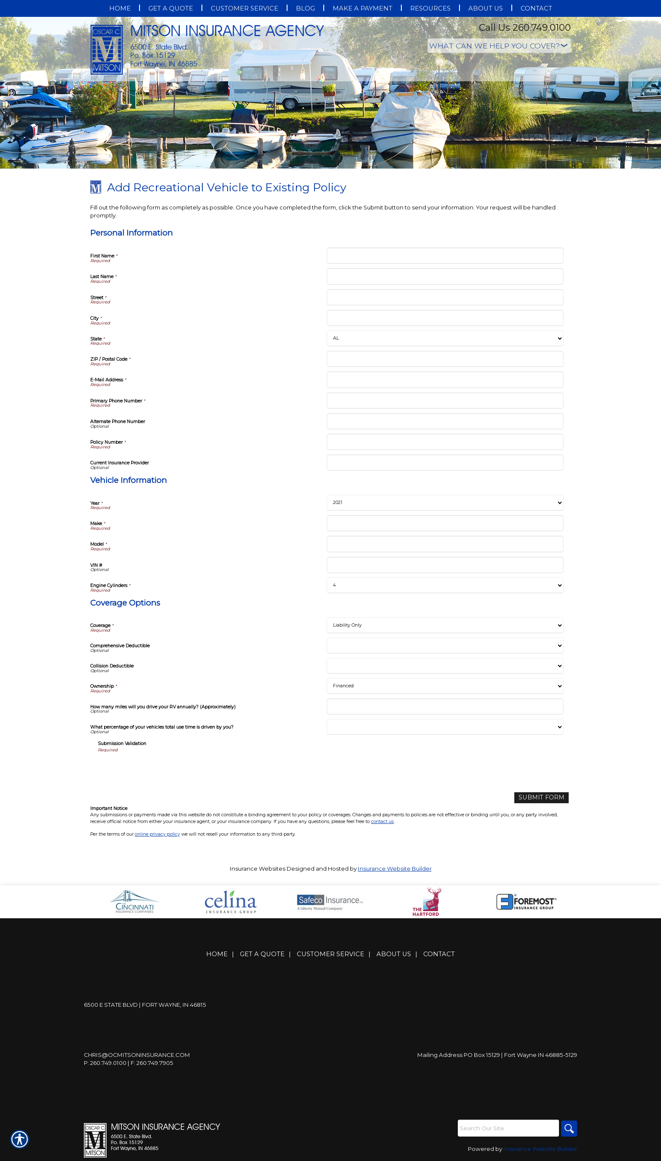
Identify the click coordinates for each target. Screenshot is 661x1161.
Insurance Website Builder (395, 868)
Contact (439, 954)
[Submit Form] (544, 797)
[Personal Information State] (445, 338)
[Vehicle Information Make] (445, 523)
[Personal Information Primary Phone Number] (445, 400)
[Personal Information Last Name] (445, 276)
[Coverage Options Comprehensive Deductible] (445, 646)
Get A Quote (262, 954)
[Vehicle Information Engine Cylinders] (445, 585)
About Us (393, 954)
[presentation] (162, 769)
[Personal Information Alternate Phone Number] (445, 421)
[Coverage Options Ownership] (445, 686)
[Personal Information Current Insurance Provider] (445, 462)
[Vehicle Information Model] (445, 544)
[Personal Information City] (445, 318)
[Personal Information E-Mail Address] (445, 379)
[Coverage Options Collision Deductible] (445, 666)
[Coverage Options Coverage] (445, 625)
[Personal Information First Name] (445, 255)
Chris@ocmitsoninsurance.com (137, 1054)
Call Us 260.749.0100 (525, 27)
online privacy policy (157, 834)
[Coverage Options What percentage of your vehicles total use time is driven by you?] (445, 727)
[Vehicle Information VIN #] (445, 565)
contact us (382, 821)
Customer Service (330, 954)
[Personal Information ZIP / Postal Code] (445, 359)
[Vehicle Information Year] (445, 503)
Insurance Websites (257, 868)
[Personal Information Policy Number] (445, 442)
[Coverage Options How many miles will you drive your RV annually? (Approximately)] (445, 706)
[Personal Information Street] (445, 297)
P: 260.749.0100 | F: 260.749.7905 (128, 1062)
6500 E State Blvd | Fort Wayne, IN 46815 (145, 1004)
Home (217, 954)
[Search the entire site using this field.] (507, 1128)
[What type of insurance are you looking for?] (499, 45)
